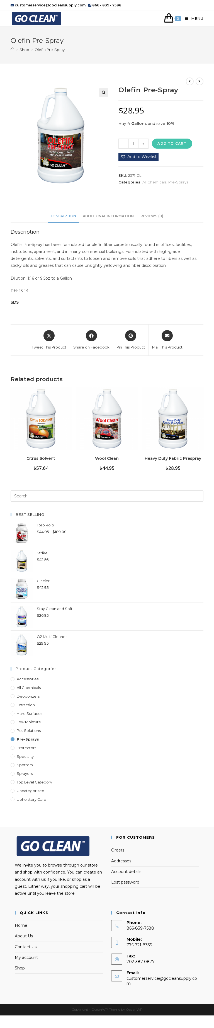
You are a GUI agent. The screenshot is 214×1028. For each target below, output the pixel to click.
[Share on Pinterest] (130, 340)
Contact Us (26, 946)
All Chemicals (154, 182)
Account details (126, 871)
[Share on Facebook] (91, 340)
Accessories (27, 679)
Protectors (26, 748)
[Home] (12, 49)
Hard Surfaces (29, 713)
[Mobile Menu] (192, 18)
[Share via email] (167, 340)
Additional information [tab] (108, 216)
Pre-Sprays (178, 182)
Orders (117, 850)
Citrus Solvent (40, 458)
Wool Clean (107, 458)
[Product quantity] (133, 144)
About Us (24, 935)
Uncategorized (30, 790)
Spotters (25, 765)
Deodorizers (28, 696)
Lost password (125, 882)
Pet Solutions (29, 730)
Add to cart (171, 143)
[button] (103, 92)
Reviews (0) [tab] (151, 216)
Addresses (121, 860)
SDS (15, 302)
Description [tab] (63, 216)
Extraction (26, 705)
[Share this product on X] (49, 340)
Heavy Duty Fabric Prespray (173, 458)
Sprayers (25, 773)
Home (21, 925)
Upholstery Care (31, 799)
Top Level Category (34, 782)
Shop (20, 968)
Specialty (25, 756)
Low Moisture (29, 722)
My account (26, 957)
